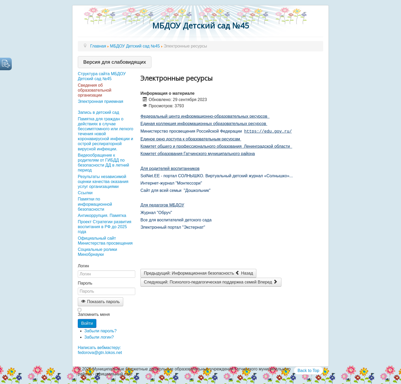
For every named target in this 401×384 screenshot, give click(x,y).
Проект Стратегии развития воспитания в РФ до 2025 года (104, 227)
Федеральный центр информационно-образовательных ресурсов (205, 116)
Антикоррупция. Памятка (102, 215)
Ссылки (85, 193)
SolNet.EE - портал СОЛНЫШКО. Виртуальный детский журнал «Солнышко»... (216, 175)
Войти (87, 323)
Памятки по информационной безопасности (95, 204)
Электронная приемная (100, 101)
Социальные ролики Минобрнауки (97, 252)
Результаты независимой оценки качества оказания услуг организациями (103, 181)
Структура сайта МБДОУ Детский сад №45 (102, 76)
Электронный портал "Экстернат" (173, 227)
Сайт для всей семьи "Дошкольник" (175, 190)
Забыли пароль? (100, 331)
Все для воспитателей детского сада (176, 219)
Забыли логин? (99, 337)
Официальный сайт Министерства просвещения (105, 240)
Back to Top (308, 370)
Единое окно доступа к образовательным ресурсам (190, 138)
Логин (83, 266)
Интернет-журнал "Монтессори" (171, 182)
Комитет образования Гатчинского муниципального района (197, 153)
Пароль (85, 283)
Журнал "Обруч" (156, 212)
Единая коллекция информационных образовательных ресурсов (203, 123)
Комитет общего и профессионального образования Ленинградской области (216, 146)
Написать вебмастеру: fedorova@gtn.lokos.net (100, 350)
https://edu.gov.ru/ (268, 131)
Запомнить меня (94, 314)
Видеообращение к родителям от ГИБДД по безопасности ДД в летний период (103, 163)
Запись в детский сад (98, 112)
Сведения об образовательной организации (94, 90)
